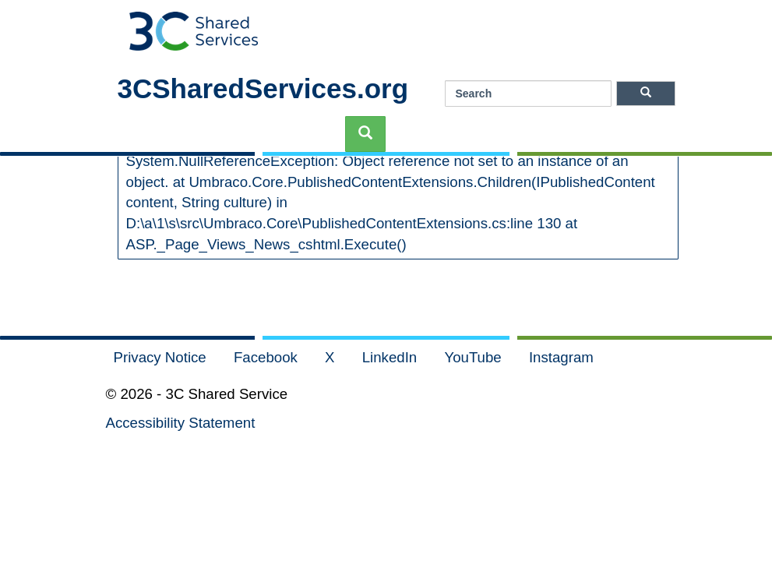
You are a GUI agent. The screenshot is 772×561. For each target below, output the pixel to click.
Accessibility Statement (181, 423)
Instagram (561, 357)
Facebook (267, 357)
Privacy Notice (162, 357)
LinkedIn (391, 357)
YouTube (475, 357)
